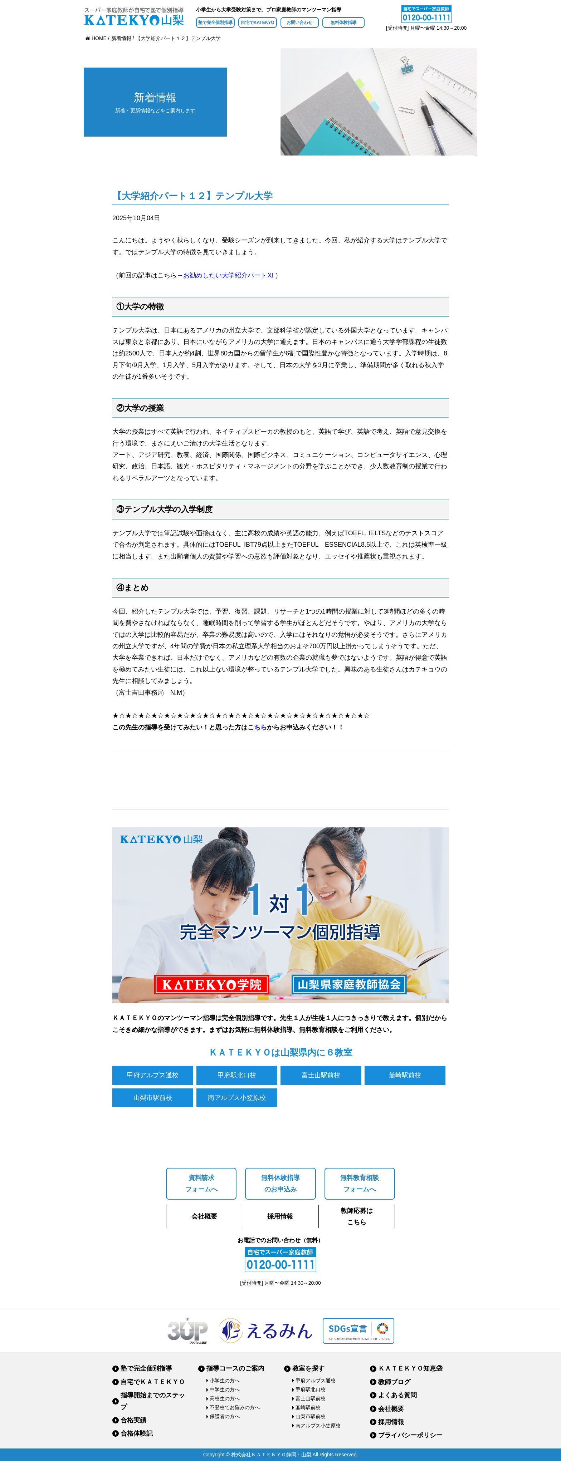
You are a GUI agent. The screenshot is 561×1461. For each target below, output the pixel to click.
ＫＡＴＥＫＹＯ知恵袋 (410, 1368)
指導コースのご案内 (235, 1368)
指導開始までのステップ (153, 1401)
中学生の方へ (225, 1389)
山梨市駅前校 (152, 1097)
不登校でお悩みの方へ (235, 1407)
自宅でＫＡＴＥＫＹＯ (153, 1382)
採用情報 (280, 1216)
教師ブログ (394, 1382)
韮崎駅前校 (405, 1075)
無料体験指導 (343, 22)
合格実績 (133, 1420)
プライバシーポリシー (410, 1435)
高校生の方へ (225, 1398)
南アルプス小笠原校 (237, 1097)
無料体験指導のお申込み (280, 1183)
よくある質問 (397, 1395)
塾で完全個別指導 (215, 22)
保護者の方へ (225, 1416)
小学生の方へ (225, 1380)
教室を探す (308, 1368)
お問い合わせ (299, 22)
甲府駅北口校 (237, 1075)
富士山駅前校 (321, 1075)
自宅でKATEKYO (257, 22)
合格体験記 (137, 1433)
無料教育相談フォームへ (359, 1183)
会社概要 (204, 1216)
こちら (257, 727)
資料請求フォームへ (201, 1183)
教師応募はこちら (357, 1216)
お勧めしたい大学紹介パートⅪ (229, 275)
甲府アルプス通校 (153, 1075)
